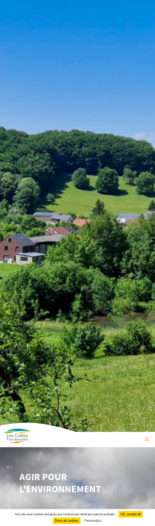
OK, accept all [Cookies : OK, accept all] (130, 514)
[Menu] (147, 439)
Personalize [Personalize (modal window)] (93, 520)
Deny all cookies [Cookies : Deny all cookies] (67, 520)
